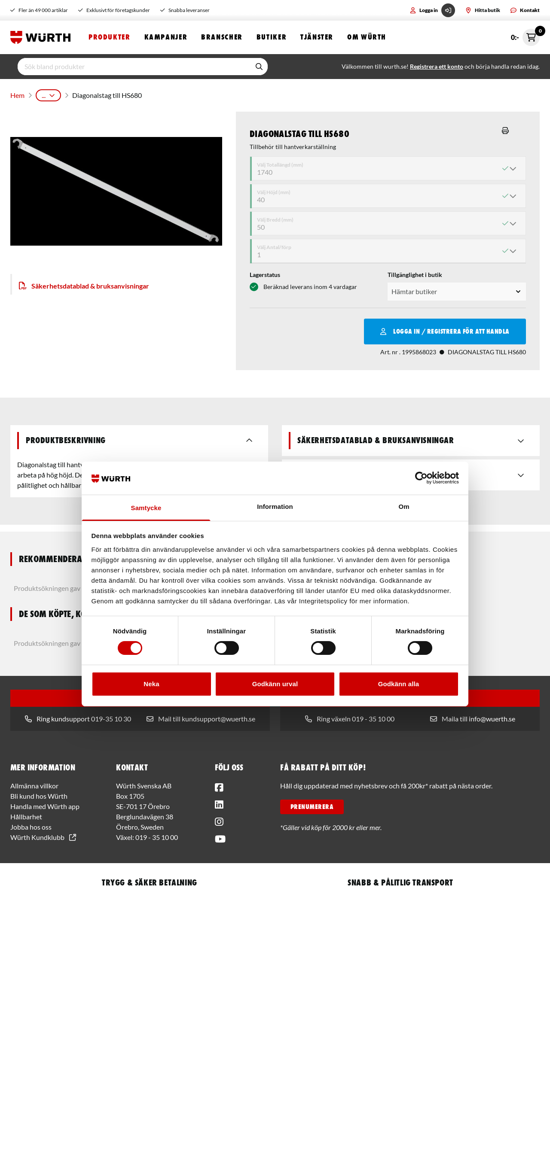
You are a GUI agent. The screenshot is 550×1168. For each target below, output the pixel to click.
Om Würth (366, 37)
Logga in (432, 10)
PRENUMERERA (311, 804)
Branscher (222, 37)
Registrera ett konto (436, 67)
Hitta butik (482, 10)
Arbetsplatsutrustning (101, 94)
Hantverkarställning (300, 94)
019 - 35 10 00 (156, 834)
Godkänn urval (275, 683)
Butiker (272, 37)
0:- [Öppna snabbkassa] (525, 37)
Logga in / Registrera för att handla (445, 329)
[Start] (42, 37)
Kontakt (525, 10)
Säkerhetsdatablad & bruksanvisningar (84, 283)
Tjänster (316, 37)
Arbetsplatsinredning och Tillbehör (188, 94)
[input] (134, 67)
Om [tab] (403, 506)
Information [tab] (275, 506)
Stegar (254, 94)
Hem (16, 94)
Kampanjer (166, 37)
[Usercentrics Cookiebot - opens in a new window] (421, 477)
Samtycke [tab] (146, 507)
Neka (151, 683)
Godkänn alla (398, 683)
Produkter (110, 37)
